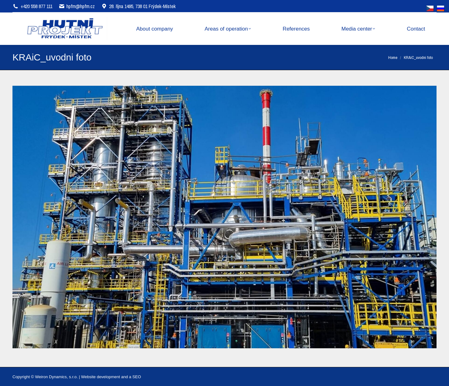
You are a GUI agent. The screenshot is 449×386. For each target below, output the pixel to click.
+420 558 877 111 (36, 6)
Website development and (104, 376)
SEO (137, 376)
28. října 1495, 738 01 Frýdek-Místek (138, 6)
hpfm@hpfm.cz (80, 6)
